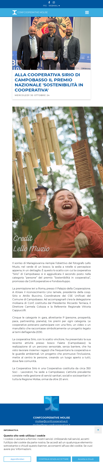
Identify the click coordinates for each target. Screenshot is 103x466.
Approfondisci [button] (17, 459)
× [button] (98, 430)
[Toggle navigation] (87, 12)
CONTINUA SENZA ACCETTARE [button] (54, 459)
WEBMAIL (54, 6)
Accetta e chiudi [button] (86, 459)
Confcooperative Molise (30, 12)
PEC (45, 6)
